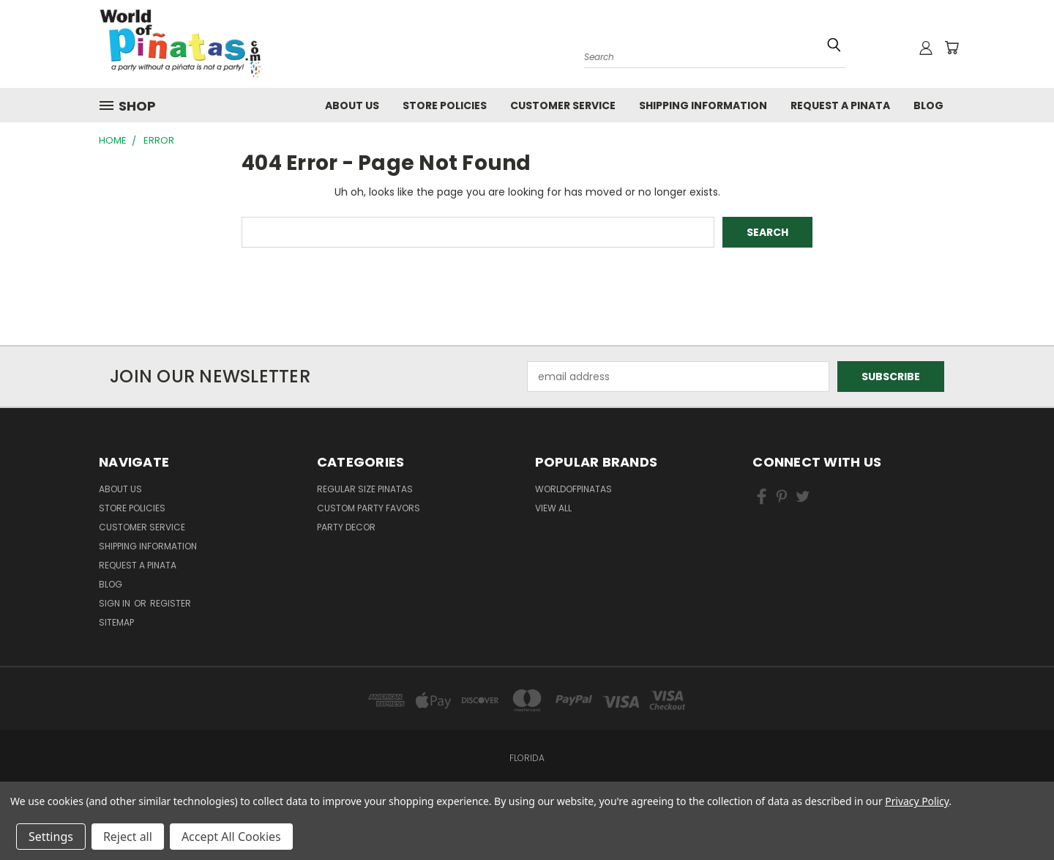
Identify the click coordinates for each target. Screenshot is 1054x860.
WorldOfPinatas (573, 489)
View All (553, 508)
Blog (928, 105)
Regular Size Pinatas (365, 489)
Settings (51, 837)
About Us (352, 105)
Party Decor (346, 527)
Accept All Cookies (231, 837)
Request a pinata (840, 105)
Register (170, 603)
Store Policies (445, 105)
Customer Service (563, 105)
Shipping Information (703, 105)
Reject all (127, 837)
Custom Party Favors (368, 508)
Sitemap (116, 622)
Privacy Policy (917, 801)
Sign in (115, 603)
